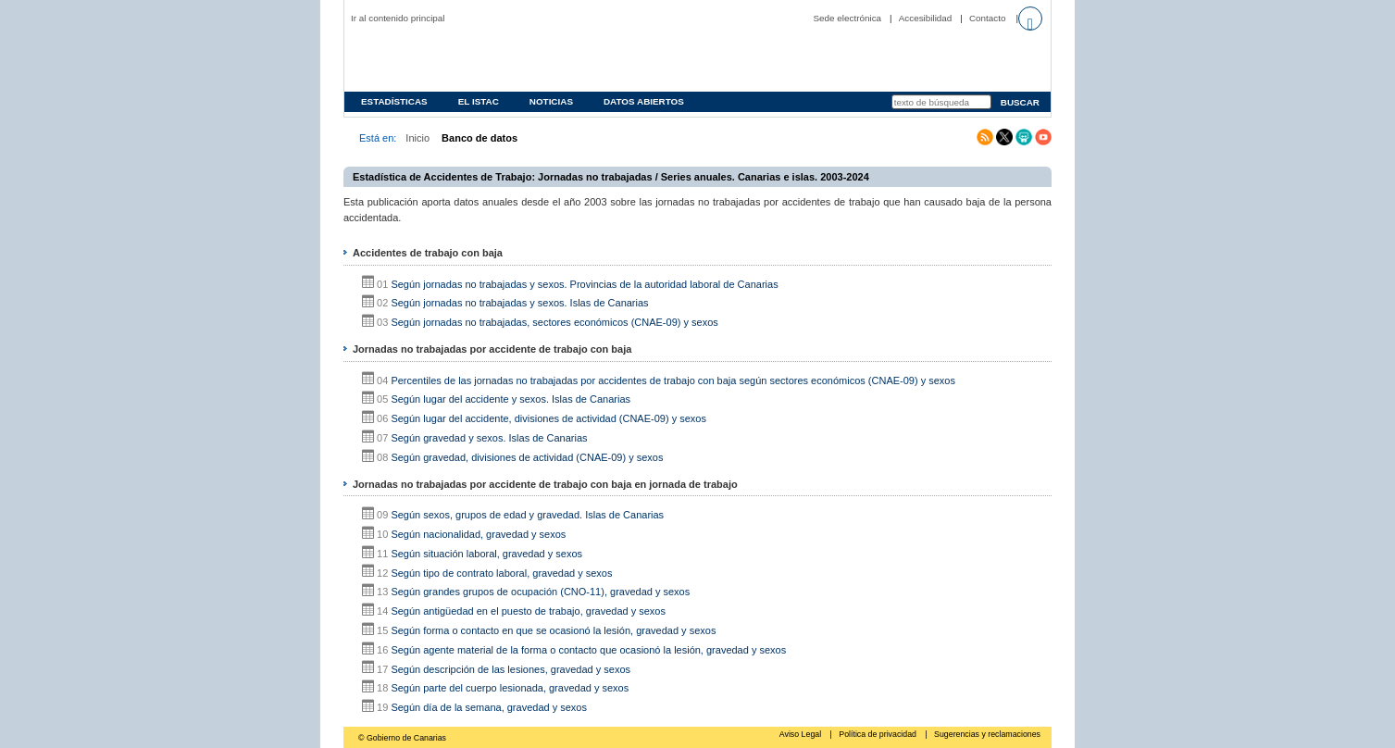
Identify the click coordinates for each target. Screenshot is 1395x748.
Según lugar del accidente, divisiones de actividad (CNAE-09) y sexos (548, 418)
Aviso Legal (801, 734)
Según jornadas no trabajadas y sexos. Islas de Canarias (519, 302)
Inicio (417, 137)
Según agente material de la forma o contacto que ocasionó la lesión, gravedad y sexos (588, 649)
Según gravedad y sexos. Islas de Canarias (489, 437)
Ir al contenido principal (398, 18)
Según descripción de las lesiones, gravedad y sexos (510, 669)
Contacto (987, 18)
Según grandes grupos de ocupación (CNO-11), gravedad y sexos (540, 591)
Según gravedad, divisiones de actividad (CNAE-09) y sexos (527, 457)
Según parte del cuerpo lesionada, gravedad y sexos (510, 687)
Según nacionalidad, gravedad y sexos (478, 534)
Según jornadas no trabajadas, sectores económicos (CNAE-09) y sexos (554, 322)
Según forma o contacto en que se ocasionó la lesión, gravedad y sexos (553, 630)
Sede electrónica (848, 18)
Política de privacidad (878, 734)
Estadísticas (394, 101)
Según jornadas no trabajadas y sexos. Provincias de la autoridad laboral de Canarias (584, 284)
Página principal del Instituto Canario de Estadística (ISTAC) (469, 59)
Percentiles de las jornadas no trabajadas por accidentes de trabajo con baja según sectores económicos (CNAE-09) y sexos (673, 380)
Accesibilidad (926, 18)
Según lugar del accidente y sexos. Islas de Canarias (510, 399)
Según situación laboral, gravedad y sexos (486, 553)
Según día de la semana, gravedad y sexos (489, 707)
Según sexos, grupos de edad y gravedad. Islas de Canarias (527, 514)
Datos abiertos (644, 101)
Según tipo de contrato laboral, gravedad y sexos (501, 573)
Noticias (551, 101)
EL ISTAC (478, 101)
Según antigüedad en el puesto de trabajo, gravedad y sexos (528, 611)
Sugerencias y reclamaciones (987, 734)
